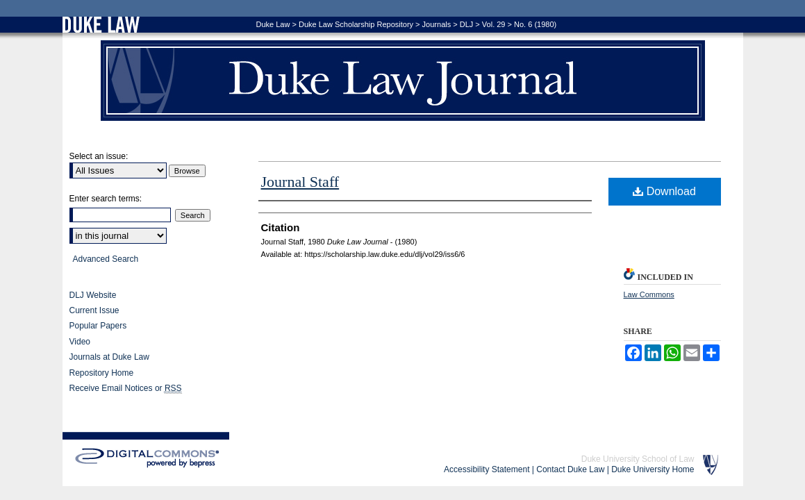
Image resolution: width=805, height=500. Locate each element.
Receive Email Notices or (125, 388)
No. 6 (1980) (535, 24)
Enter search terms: (105, 198)
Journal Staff (300, 181)
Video (79, 342)
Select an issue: (98, 156)
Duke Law (273, 24)
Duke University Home (652, 469)
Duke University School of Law (638, 459)
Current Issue (94, 310)
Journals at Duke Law (109, 357)
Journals (436, 24)
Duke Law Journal (403, 80)
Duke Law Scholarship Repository (356, 24)
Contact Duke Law (570, 469)
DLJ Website (93, 295)
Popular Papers (98, 326)
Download (664, 191)
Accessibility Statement (486, 469)
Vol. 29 (494, 24)
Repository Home (101, 373)
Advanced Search (106, 259)
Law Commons (649, 294)
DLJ (467, 24)
